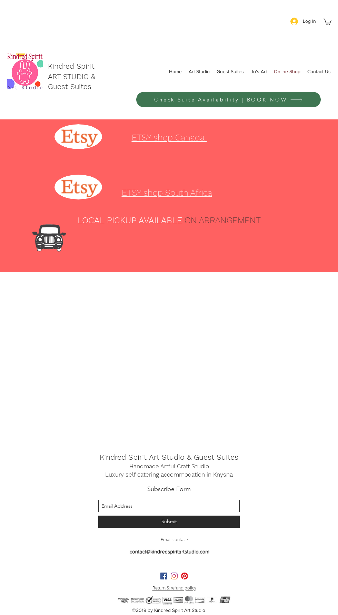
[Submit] (169, 522)
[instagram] (174, 576)
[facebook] (163, 576)
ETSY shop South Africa (167, 193)
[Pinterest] (184, 576)
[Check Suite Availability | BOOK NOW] (228, 99)
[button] (327, 21)
